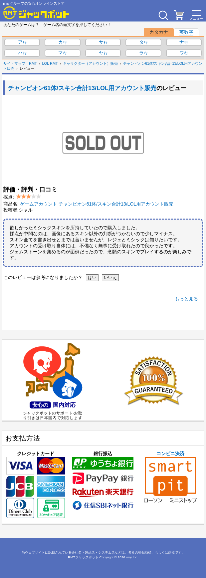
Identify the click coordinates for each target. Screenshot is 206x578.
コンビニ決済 (170, 477)
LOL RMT (50, 63)
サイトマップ (14, 63)
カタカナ (158, 32)
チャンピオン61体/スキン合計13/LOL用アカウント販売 (82, 88)
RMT (33, 63)
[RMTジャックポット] (36, 12)
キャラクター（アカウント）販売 (90, 63)
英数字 (186, 32)
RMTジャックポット (83, 557)
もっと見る (186, 298)
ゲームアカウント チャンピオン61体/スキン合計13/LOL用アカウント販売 (96, 204)
